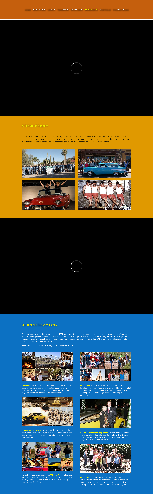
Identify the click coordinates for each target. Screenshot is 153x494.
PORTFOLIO (105, 10)
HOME (28, 10)
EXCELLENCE (76, 10)
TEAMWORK (62, 10)
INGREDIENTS (91, 10)
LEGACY (51, 10)
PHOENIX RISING (120, 10)
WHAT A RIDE (39, 10)
